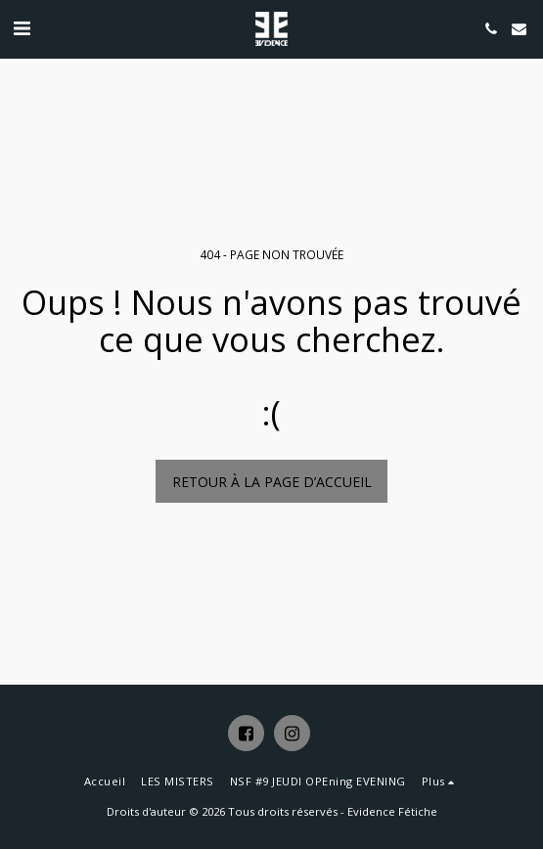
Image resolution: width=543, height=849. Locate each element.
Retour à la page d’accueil (272, 481)
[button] (21, 28)
